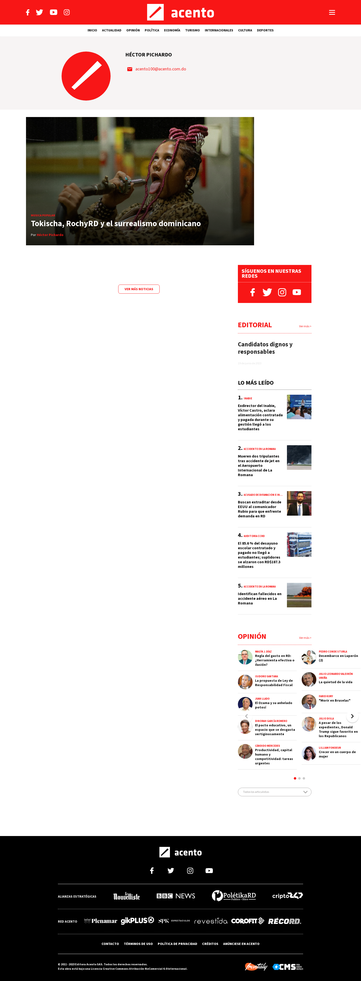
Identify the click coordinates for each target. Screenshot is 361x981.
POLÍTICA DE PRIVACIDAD (177, 944)
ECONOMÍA (172, 30)
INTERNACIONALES (219, 30)
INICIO (92, 30)
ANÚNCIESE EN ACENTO (241, 944)
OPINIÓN (133, 30)
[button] (352, 716)
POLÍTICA (152, 30)
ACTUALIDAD (111, 30)
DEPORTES (265, 30)
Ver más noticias (139, 289)
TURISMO (192, 30)
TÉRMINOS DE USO (138, 944)
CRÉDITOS (210, 944)
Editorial (255, 325)
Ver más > (305, 326)
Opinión (252, 636)
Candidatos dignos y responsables (265, 348)
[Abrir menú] (332, 12)
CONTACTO (110, 944)
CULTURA (245, 30)
